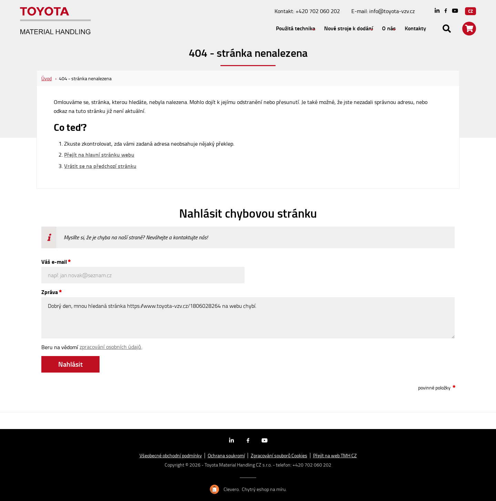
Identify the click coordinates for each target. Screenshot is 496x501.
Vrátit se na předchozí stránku (100, 166)
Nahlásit (70, 364)
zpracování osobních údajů (110, 347)
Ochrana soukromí (226, 455)
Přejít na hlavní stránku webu (99, 154)
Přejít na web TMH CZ (335, 455)
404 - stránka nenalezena (85, 78)
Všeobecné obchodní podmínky (171, 455)
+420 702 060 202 (318, 11)
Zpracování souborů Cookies (279, 455)
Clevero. (232, 489)
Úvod (46, 78)
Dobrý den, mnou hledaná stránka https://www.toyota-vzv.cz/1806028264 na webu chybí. (248, 317)
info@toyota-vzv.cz (392, 11)
